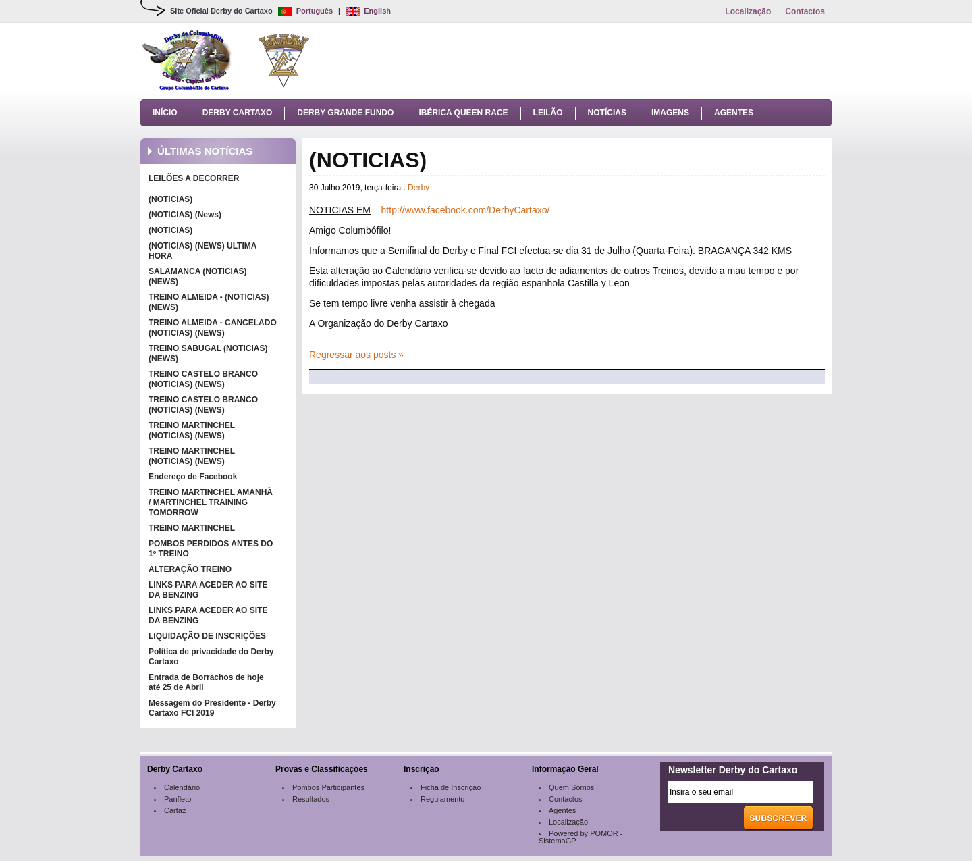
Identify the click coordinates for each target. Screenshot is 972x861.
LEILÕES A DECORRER (193, 178)
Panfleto (177, 799)
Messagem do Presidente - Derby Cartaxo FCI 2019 (212, 708)
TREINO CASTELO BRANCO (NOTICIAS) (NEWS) (203, 379)
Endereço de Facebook (192, 476)
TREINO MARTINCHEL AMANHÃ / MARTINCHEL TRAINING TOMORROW (210, 502)
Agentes (733, 113)
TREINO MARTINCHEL (191, 528)
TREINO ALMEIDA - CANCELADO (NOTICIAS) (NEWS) (212, 328)
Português (305, 11)
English (368, 11)
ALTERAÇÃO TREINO (190, 569)
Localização (748, 11)
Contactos (805, 11)
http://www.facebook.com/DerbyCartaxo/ (465, 210)
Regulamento (442, 799)
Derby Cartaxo (237, 113)
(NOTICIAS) (170, 199)
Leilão (548, 113)
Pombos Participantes (328, 787)
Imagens (670, 113)
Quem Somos (571, 787)
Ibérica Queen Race (463, 113)
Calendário (182, 787)
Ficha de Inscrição (451, 787)
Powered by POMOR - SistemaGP (580, 837)
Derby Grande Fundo (345, 113)
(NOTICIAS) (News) (184, 214)
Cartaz (175, 810)
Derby (418, 187)
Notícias (607, 113)
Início (165, 113)
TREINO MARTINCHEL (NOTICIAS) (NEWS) (191, 430)
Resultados (310, 799)
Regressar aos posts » (356, 354)
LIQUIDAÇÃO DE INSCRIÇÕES (207, 636)
